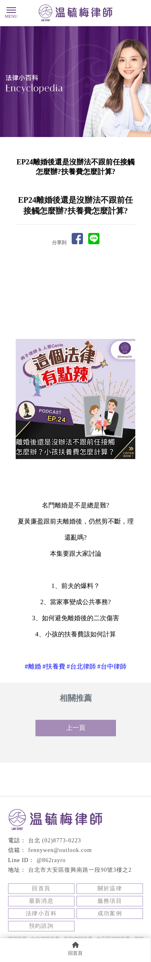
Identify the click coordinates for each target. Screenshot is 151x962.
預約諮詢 (41, 926)
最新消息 (41, 901)
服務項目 (109, 901)
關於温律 (109, 888)
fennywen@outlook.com (60, 850)
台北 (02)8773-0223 (54, 840)
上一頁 (75, 727)
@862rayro (51, 860)
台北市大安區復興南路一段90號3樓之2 (80, 870)
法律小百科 (41, 913)
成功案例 (109, 913)
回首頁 (41, 888)
